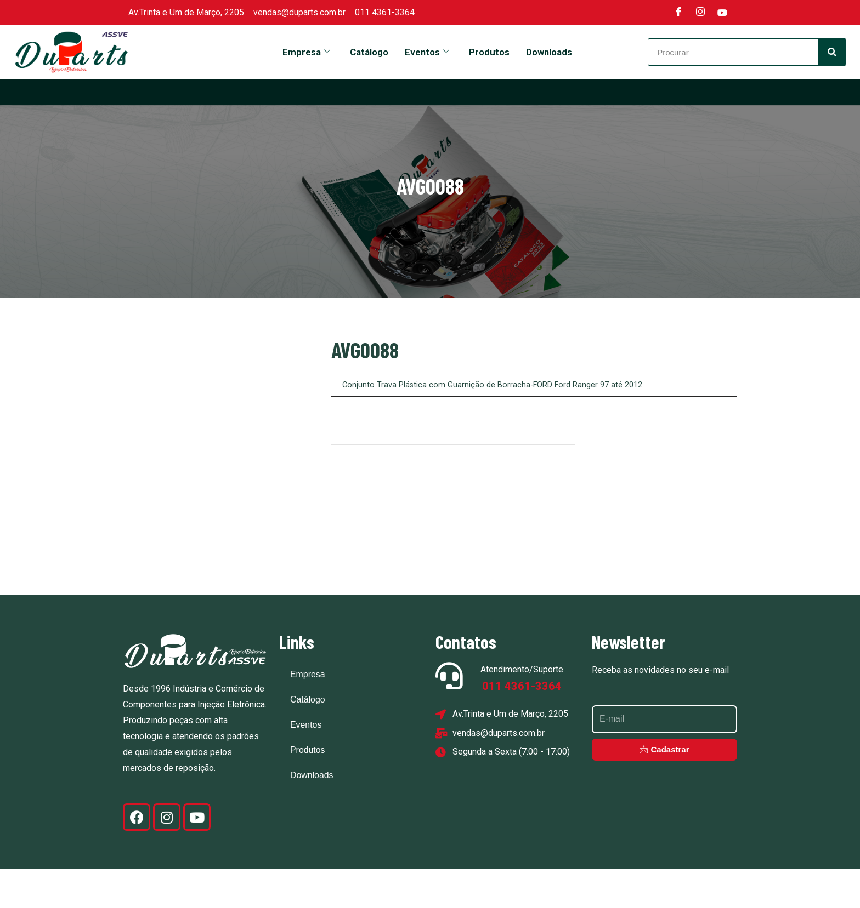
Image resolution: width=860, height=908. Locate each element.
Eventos (427, 52)
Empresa (306, 52)
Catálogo (369, 52)
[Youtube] (722, 12)
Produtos (489, 52)
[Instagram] (700, 12)
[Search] (832, 52)
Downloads (549, 52)
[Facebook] (678, 12)
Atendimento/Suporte (521, 708)
